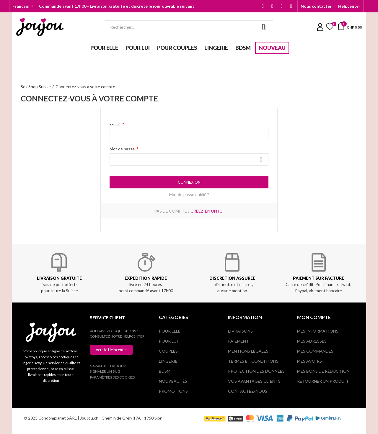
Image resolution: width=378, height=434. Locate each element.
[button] (316, 6)
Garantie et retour (108, 366)
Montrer (261, 159)
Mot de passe (123, 148)
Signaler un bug (105, 371)
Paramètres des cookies (112, 377)
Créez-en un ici (207, 210)
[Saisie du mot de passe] (189, 159)
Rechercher (263, 27)
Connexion (189, 182)
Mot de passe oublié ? (189, 194)
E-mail (115, 124)
